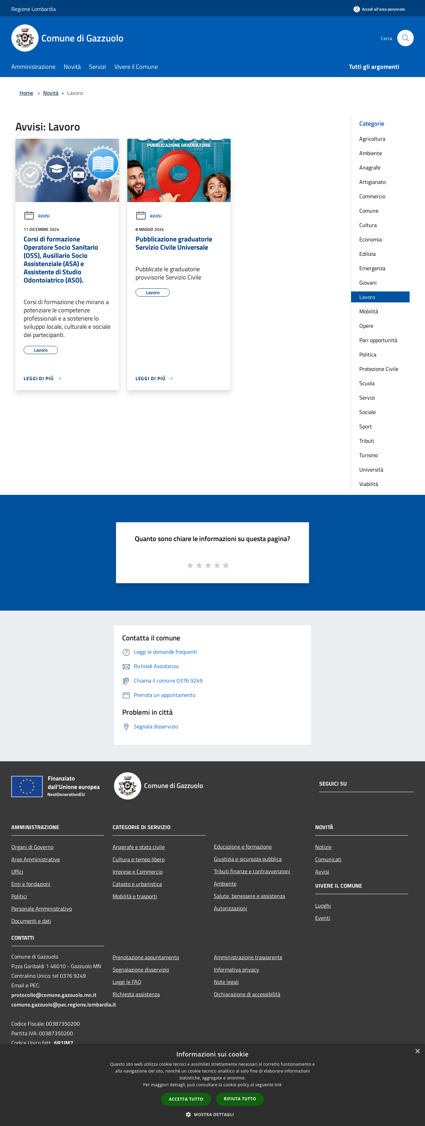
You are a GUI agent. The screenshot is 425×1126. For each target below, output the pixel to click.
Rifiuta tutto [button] (240, 1099)
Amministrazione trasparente (248, 957)
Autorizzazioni (230, 908)
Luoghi (323, 905)
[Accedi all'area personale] (379, 9)
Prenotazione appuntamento (146, 957)
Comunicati (328, 859)
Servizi (367, 397)
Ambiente (370, 153)
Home (26, 93)
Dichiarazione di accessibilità (247, 994)
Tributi (366, 441)
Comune (368, 211)
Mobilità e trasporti (135, 896)
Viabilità (368, 484)
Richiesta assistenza (136, 994)
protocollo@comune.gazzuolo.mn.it (53, 995)
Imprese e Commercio (138, 871)
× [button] (417, 1051)
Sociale (367, 412)
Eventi (322, 918)
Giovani (368, 282)
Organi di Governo (32, 847)
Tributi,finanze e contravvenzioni (252, 871)
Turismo (368, 455)
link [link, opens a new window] (278, 1085)
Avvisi (37, 216)
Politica (367, 354)
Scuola (367, 383)
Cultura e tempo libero (139, 859)
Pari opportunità (378, 340)
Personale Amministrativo (41, 908)
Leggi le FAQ (127, 982)
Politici (19, 896)
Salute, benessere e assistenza (249, 896)
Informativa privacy (236, 969)
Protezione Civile (378, 369)
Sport (365, 426)
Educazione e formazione (243, 846)
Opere (366, 326)
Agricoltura (372, 139)
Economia (370, 239)
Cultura (368, 225)
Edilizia (367, 254)
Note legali (226, 982)
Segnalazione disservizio (141, 969)
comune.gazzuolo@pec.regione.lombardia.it (63, 1004)
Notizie (323, 847)
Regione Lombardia (33, 9)
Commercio (372, 196)
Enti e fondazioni (30, 884)
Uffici (17, 871)
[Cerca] (405, 38)
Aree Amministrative (35, 859)
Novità (51, 93)
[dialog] (212, 1085)
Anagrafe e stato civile (139, 847)
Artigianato (372, 182)
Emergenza (372, 268)
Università (371, 469)
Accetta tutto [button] (186, 1099)
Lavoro (367, 297)
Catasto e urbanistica (137, 884)
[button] (212, 1114)
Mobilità (368, 311)
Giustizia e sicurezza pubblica (248, 859)
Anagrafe (370, 167)
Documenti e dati (31, 921)
